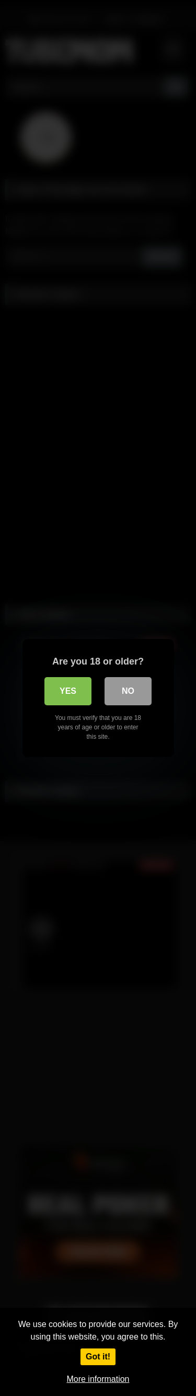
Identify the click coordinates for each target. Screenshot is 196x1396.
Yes (68, 691)
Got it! (98, 1356)
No (128, 691)
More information (97, 1379)
